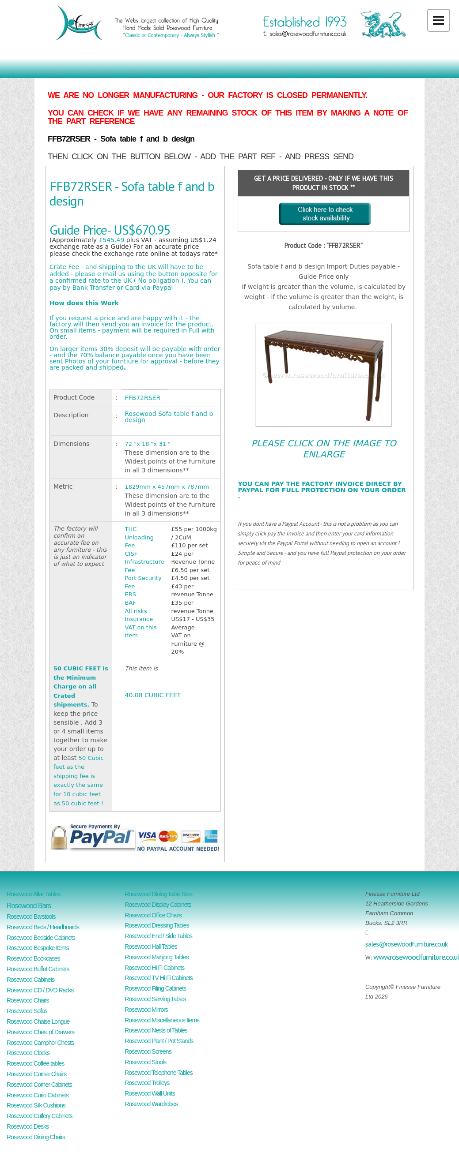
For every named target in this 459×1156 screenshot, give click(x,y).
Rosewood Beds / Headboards (43, 927)
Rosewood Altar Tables (33, 894)
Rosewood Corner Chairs (36, 1073)
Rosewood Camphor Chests (40, 1042)
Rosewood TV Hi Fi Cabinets (158, 977)
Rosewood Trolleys (147, 1082)
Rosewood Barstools (31, 916)
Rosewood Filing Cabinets (155, 988)
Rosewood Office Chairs (153, 915)
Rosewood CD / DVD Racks (40, 990)
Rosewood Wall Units (150, 1093)
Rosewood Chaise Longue (38, 1021)
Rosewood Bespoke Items (38, 947)
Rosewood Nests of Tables (156, 1030)
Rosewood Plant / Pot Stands (159, 1040)
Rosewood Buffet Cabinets (38, 969)
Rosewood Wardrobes (151, 1103)
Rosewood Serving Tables (155, 999)
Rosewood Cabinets (30, 979)
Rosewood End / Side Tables (158, 935)
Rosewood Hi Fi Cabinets (154, 967)
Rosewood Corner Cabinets (39, 1084)
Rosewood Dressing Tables (157, 925)
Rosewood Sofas (27, 1010)
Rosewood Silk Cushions (36, 1105)
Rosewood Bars (29, 905)
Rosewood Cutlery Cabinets (39, 1115)
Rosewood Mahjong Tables (157, 957)
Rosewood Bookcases (33, 958)
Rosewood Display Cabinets (158, 904)
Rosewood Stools (145, 1062)
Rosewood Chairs (28, 1000)
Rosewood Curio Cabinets (37, 1095)
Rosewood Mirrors (146, 1009)
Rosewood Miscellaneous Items (162, 1020)
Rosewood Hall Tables (151, 946)
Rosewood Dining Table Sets (158, 894)
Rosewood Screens (148, 1051)
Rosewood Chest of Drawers (40, 1032)
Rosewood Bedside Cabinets (41, 937)
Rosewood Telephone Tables (159, 1072)
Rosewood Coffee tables (35, 1063)
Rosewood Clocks (28, 1052)
